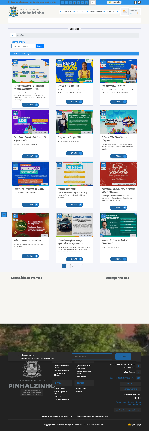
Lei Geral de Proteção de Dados (127, 410)
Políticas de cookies (133, 405)
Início (13, 35)
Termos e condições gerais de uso (128, 402)
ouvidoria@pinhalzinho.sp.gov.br (122, 378)
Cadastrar (123, 356)
